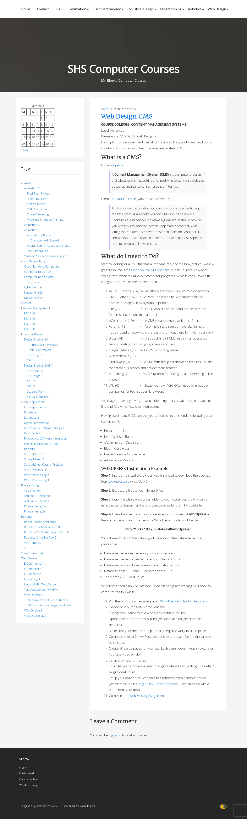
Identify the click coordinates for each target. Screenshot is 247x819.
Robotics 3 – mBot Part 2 (40, 537)
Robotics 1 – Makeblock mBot (43, 527)
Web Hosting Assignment (147, 695)
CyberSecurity (33, 287)
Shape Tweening (38, 214)
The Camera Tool (38, 251)
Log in (23, 767)
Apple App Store (166, 684)
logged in (115, 735)
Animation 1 (32, 188)
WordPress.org (28, 785)
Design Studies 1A (36, 339)
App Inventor (32, 490)
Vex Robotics (32, 543)
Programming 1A (35, 506)
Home (25, 9)
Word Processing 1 (36, 470)
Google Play (144, 684)
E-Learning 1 (32, 579)
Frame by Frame (37, 199)
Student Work (36, 391)
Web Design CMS (127, 116)
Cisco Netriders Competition (42, 266)
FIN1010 (29, 313)
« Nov (24, 150)
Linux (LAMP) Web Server (40, 584)
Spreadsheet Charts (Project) (43, 464)
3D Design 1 (35, 355)
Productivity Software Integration (45, 438)
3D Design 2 (35, 371)
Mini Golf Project (40, 350)
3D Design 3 (35, 376)
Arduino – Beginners (37, 496)
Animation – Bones (39, 235)
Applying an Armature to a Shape (48, 245)
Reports (29, 449)
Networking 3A (33, 298)
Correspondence (35, 407)
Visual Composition (33, 553)
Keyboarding (32, 433)
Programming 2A (35, 511)
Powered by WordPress (78, 806)
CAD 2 (31, 381)
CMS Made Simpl (122, 198)
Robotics (194, 9)
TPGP (59, 9)
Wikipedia (116, 165)
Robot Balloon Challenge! (40, 522)
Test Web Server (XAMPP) (41, 589)
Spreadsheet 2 (34, 459)
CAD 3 (31, 386)
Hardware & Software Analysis (44, 428)
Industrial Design (140, 9)
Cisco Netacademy (107, 9)
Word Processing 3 (36, 480)
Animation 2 (32, 225)
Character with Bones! (44, 240)
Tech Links (34, 282)
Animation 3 (32, 230)
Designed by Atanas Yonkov (38, 806)
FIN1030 (29, 329)
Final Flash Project (38, 193)
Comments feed (29, 779)
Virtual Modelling (37, 397)
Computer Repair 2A (37, 272)
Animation (78, 9)
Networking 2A (33, 292)
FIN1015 (29, 318)
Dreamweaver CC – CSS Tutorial (48, 600)
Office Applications (33, 402)
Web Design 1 (33, 595)
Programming (171, 9)
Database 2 (31, 417)
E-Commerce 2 (34, 569)
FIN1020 (29, 324)
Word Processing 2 (36, 475)
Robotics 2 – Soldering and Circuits (47, 532)
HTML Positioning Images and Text (49, 605)
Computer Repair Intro (39, 277)
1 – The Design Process (42, 344)
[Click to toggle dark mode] (224, 806)
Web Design (217, 9)
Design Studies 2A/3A (38, 365)
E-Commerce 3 (34, 574)
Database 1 (31, 412)
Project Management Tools (41, 443)
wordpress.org (119, 481)
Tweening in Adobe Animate (45, 219)
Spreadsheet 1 (34, 454)
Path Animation (37, 209)
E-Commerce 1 (34, 563)
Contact (43, 9)
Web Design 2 (33, 610)
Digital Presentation (37, 423)
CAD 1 (31, 360)
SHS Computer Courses (123, 68)
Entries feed (26, 773)
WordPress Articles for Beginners (183, 601)
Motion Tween (36, 204)
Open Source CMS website (150, 270)
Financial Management (35, 308)
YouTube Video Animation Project (46, 256)
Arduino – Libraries (36, 501)
